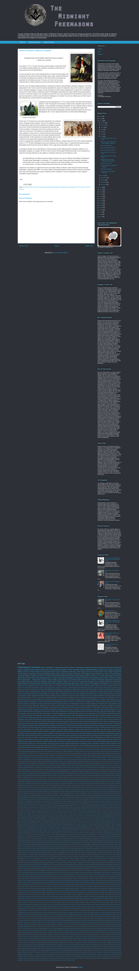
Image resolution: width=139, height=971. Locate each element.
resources (29, 930)
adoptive (70, 838)
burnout (106, 761)
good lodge (36, 878)
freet (77, 874)
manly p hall (107, 898)
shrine (83, 787)
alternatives (54, 841)
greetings (51, 880)
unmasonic (29, 747)
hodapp (111, 882)
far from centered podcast (95, 868)
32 (36, 795)
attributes (45, 844)
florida (90, 767)
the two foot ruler (117, 789)
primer (28, 924)
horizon (28, 884)
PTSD (69, 727)
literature (100, 775)
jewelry (36, 890)
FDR (34, 715)
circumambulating (28, 856)
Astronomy (70, 797)
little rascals (116, 894)
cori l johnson (48, 860)
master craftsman (75, 779)
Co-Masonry (43, 801)
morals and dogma (28, 910)
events (108, 717)
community (118, 694)
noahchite (32, 914)
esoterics (64, 767)
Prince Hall (25, 688)
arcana (83, 842)
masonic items (48, 902)
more (35, 910)
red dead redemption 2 (43, 928)
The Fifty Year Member (96, 757)
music (19, 705)
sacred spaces (26, 934)
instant (48, 773)
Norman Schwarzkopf (36, 755)
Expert (103, 805)
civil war (57, 763)
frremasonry (21, 876)
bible (102, 697)
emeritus (38, 767)
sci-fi (34, 787)
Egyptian (67, 805)
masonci (48, 900)
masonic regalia (117, 777)
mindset (65, 908)
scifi (103, 934)
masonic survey (46, 779)
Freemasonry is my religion (37, 807)
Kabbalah (63, 715)
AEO (71, 795)
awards (58, 844)
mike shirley (59, 908)
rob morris (23, 932)
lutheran (72, 737)
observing (97, 914)
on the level (38, 743)
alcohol (114, 838)
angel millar (101, 841)
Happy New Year (105, 725)
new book (78, 912)
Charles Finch (71, 725)
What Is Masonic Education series (50, 729)
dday (41, 862)
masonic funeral (22, 739)
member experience (76, 906)
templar (48, 789)
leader (106, 892)
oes (118, 741)
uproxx (75, 791)
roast (19, 932)
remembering (112, 721)
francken (36, 872)
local (47, 896)
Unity (32, 729)
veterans (38, 707)
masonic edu (113, 900)
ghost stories (76, 876)
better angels (118, 846)
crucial (93, 860)
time (26, 707)
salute (41, 934)
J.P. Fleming (109, 811)
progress (80, 721)
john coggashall (73, 890)
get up (58, 876)
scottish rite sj (21, 936)
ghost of (70, 876)
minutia (78, 908)
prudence (112, 783)
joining (96, 678)
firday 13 (44, 870)
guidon (74, 880)
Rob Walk (88, 694)
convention (109, 763)
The (89, 757)
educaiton (20, 767)
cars (96, 852)
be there (24, 846)
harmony (104, 880)
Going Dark (54, 807)
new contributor (70, 699)
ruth (117, 932)
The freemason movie (29, 833)
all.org (36, 841)
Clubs (34, 801)
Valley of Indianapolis (82, 834)
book (81, 731)
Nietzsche (34, 823)
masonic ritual (109, 902)
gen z (70, 769)
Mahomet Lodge (37, 819)
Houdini (81, 751)
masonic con (111, 691)
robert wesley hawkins (63, 932)
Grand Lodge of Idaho (79, 807)
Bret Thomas (29, 799)
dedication (90, 733)
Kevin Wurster (117, 815)
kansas (29, 892)
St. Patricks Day (117, 829)
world (42, 793)
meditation (101, 695)
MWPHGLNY (24, 819)
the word (20, 791)
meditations (98, 779)
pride (25, 924)
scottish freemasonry (115, 934)
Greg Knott (117, 667)
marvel (35, 900)
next (113, 912)
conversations (34, 860)
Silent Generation (31, 757)
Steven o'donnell (52, 831)
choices (75, 854)
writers (46, 747)
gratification (28, 771)
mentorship (83, 739)
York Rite (64, 684)
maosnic (112, 737)
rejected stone (81, 928)
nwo (39, 721)
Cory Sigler (107, 801)
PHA (93, 715)
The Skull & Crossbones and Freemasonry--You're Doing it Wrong (112, 559)
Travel (49, 684)
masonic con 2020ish (95, 900)
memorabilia (98, 906)
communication (96, 763)
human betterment (56, 884)
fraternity (106, 690)
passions (73, 711)
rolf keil (71, 932)
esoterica (83, 709)
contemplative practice (24, 695)
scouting (41, 787)
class (82, 763)
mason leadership (93, 719)
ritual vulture (105, 785)
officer (19, 783)
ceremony (67, 717)
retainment (35, 930)
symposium (52, 723)
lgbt (69, 775)
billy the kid (54, 848)
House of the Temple (89, 751)
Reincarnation (21, 827)
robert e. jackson (116, 711)
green (37, 880)
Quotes (21, 189)
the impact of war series (76, 789)
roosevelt (82, 932)
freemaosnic (54, 735)
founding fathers (26, 872)
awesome (71, 844)
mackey (52, 898)
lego (48, 894)
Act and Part (75, 795)
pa (42, 918)
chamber (20, 854)
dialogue (86, 765)
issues (74, 719)
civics (66, 709)
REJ (92, 825)
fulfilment (26, 876)
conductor (66, 858)
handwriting (61, 771)
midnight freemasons (105, 682)
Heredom (20, 811)
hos (31, 884)
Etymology (88, 805)
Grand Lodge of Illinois (44, 680)
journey (57, 695)
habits (87, 880)
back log (84, 844)
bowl (27, 850)
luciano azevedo (74, 695)
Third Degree (29, 709)
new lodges (68, 741)
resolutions (97, 711)
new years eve (97, 912)
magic (40, 777)
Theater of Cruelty (106, 757)
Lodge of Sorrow (48, 753)
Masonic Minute (74, 753)
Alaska (96, 795)
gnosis (96, 769)
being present (60, 846)
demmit (88, 862)
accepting (49, 838)
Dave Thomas (43, 803)
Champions (70, 749)
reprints (20, 930)
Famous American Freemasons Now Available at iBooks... (108, 142)
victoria (87, 791)
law (93, 892)
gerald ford (84, 769)
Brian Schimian (42, 749)
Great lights (110, 807)
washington (111, 791)
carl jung (28, 763)
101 (61, 747)
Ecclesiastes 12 (50, 805)
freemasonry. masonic (69, 874)
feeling (87, 767)
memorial (106, 779)
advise (107, 701)
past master (25, 691)
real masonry (41, 785)
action (65, 838)
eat (65, 864)
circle (21, 856)
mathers (119, 904)
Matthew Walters (92, 753)
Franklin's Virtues (62, 682)
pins (75, 783)
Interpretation (93, 811)
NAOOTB (104, 821)
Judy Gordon (40, 676)
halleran (93, 880)
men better (105, 906)
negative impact (56, 912)
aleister (19, 841)
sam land (27, 723)
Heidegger (107, 809)
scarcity (71, 934)
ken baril (84, 719)
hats (62, 703)
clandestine (63, 763)
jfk (42, 890)
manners (45, 777)
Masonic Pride (109, 819)
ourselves (20, 918)
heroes (91, 735)
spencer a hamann (51, 713)
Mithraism (70, 821)
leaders (110, 892)
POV (62, 755)
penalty (34, 920)
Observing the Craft (46, 823)
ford (85, 870)
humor (92, 884)
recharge (111, 926)
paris (64, 918)
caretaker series (22, 763)
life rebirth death (90, 775)
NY (110, 821)
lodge (82, 676)
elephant (101, 864)
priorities (101, 783)
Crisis (112, 749)
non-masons (39, 914)
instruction (53, 773)
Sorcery (103, 829)
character (20, 703)
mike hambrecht (37, 781)
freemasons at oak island (77, 691)
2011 (100, 121)
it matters (83, 888)
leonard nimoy (59, 894)
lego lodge (52, 894)
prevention (20, 924)
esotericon (55, 866)
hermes (73, 882)
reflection (20, 684)
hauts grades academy (39, 882)
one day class (59, 721)
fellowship (84, 688)
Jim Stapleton (30, 686)
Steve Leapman (69, 757)
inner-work (40, 773)
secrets (33, 690)
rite (101, 785)
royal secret (21, 745)
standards (72, 745)
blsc (101, 848)
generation (72, 735)
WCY (86, 682)
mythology (39, 741)
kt (56, 892)
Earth (44, 805)
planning (78, 711)
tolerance (65, 713)
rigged (87, 930)
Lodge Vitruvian (79, 817)
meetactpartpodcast (68, 739)
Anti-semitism (37, 797)
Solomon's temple (54, 757)
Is (107, 751)
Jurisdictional (86, 815)
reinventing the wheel (67, 928)
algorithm (27, 841)
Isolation (104, 811)
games (67, 769)
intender (52, 695)
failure (59, 868)
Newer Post (23, 246)
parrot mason (75, 918)
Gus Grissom (32, 809)
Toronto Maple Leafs (109, 833)
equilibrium (59, 767)
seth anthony (97, 936)
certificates (109, 852)
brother (89, 761)
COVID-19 (78, 799)
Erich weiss (82, 805)
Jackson (23, 813)
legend (40, 894)
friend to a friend (112, 874)
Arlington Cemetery (46, 725)
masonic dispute (105, 900)
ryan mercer (24, 787)
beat (33, 846)
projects (74, 924)
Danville (116, 749)
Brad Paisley (109, 797)
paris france (69, 918)
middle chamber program (104, 739)
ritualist (110, 785)
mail (75, 898)
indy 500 (101, 886)
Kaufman (98, 815)
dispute (20, 864)
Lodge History (57, 678)
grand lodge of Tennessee (88, 878)
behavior (47, 846)
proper (84, 924)
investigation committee (72, 773)
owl (25, 783)
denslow (103, 733)
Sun (72, 831)
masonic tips (31, 904)
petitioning (48, 920)
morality (29, 741)
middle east (50, 908)
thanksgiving (94, 705)
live (25, 896)
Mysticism (98, 821)
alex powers (107, 729)
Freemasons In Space (106, 163)
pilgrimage (93, 920)
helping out (68, 882)
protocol (93, 924)
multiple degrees (90, 910)
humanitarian (82, 884)
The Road (110, 831)
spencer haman (99, 787)
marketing (118, 737)
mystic (34, 741)
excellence (107, 866)
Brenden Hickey (22, 799)
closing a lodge (53, 856)
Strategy (59, 831)
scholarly (84, 934)
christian (26, 703)
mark (48, 777)
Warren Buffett (117, 834)
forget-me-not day (98, 870)
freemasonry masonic (28, 769)
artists (119, 842)
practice (56, 743)
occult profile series (111, 741)
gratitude (20, 711)
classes (37, 856)
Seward (55, 829)
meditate (54, 906)
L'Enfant (30, 817)
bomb (113, 848)
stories (77, 745)
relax (87, 928)
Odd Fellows (45, 755)
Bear (89, 797)
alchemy (59, 759)
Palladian (101, 823)
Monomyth (84, 821)
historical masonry (104, 735)
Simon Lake (69, 829)
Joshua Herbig (62, 815)
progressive (73, 743)
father (105, 709)
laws (95, 892)
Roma (75, 827)
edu (78, 864)
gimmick (86, 876)
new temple (91, 912)
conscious (90, 858)
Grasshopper (103, 807)
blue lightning (53, 761)
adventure (82, 838)
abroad (36, 838)
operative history (69, 721)
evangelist (68, 866)
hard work (76, 771)
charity (78, 678)
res (22, 930)
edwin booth (82, 864)
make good (80, 898)
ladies (75, 892)
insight (44, 773)
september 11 (71, 936)
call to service (112, 850)
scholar (32, 745)
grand (67, 878)
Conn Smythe (84, 801)
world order (47, 793)
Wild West (78, 837)
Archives (51, 797)
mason (65, 667)
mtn (78, 910)
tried (65, 791)
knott (37, 775)
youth (52, 747)
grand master (21, 771)
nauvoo (47, 912)
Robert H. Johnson (115, 678)
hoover (108, 771)
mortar (54, 910)
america (88, 686)
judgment (118, 773)
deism (73, 765)
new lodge (102, 781)
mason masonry (42, 900)
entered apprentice (109, 697)
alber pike (105, 838)
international (63, 773)
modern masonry (102, 908)
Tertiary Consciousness (97, 831)
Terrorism (87, 831)
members (84, 906)
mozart (75, 910)
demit (84, 862)
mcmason (20, 906)
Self (44, 829)
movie (56, 781)
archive (93, 842)
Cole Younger (62, 801)
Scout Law (25, 829)
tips (39, 791)
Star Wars (103, 727)
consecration (97, 858)
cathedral (99, 852)
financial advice (32, 870)
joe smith (60, 890)
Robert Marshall (50, 827)
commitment (21, 858)
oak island (44, 721)
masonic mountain (79, 902)
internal (58, 773)
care (65, 852)
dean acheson (59, 862)
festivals (119, 717)
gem (46, 876)
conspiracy (100, 690)
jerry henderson (92, 773)
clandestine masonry (71, 763)
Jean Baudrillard (112, 751)
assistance (46, 731)
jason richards (94, 688)
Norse (39, 823)
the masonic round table (106, 789)
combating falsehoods (98, 856)
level (73, 894)
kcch (32, 892)
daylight (64, 765)
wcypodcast (44, 707)
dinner (115, 862)
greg (39, 771)
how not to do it (41, 884)
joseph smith (100, 890)
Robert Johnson (67, 670)
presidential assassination (111, 922)
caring (75, 852)
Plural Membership (54, 825)
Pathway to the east (116, 823)
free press (57, 872)
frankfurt (41, 872)
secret (70, 686)
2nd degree (68, 747)
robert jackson (22, 697)
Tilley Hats (27, 729)
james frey (115, 888)
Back (82, 797)
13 (87, 793)
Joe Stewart (99, 813)
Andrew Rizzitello (22, 797)
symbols (88, 705)
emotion (42, 767)
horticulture (113, 771)
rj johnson (115, 785)
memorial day (107, 688)
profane (61, 743)
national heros (30, 912)
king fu (54, 892)
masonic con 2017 (84, 900)
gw (84, 880)
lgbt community (75, 775)
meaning (59, 739)
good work (113, 769)
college (81, 856)
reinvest (76, 928)
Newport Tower (21, 823)
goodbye (119, 769)
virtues (37, 690)
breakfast (37, 850)
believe (66, 846)
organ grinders (100, 916)
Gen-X (45, 807)
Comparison (70, 801)
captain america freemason (50, 852)
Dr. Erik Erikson (110, 803)
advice (51, 686)
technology (94, 745)
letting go (69, 894)
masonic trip (46, 904)
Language (43, 817)
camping (108, 731)
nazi (50, 912)
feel (25, 870)
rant (67, 926)
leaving (32, 894)
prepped (94, 922)
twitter (99, 51)
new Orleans (63, 912)
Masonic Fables (91, 819)
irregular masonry (73, 888)
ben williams (77, 846)
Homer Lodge (75, 751)
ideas (111, 735)
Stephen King (21, 709)
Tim (61, 833)
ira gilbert (69, 719)
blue (48, 761)
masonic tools (38, 904)
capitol (19, 852)
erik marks (48, 676)
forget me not (89, 870)
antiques (35, 731)
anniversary (118, 729)
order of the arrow (78, 916)
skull (50, 745)
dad (109, 860)
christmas (111, 694)
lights (79, 894)
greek (44, 719)
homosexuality (102, 771)
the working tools (113, 745)
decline (65, 862)
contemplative (33, 703)
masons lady (52, 739)
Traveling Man (115, 757)
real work (102, 926)
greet (47, 880)
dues (49, 703)
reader (98, 926)
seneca (79, 787)
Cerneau (97, 799)
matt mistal (83, 779)
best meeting (102, 846)
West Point (37, 837)
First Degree (56, 751)
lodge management (116, 775)
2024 (100, 214)
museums (65, 781)
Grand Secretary (89, 807)
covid (67, 733)
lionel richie (92, 894)
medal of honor (90, 779)
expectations (89, 709)
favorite (22, 870)
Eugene (96, 805)
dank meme (59, 765)
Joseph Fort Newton (53, 815)
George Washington (53, 187)
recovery (31, 928)
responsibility (27, 694)
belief (70, 731)
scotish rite (107, 934)
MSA (19, 819)
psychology (33, 691)
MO (77, 715)
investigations (49, 888)
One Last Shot (72, 682)
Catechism (91, 799)
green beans (42, 880)
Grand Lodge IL (69, 807)
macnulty (56, 898)
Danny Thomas (36, 803)
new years (35, 721)
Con (80, 801)
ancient (98, 697)
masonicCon (67, 904)
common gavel (29, 858)
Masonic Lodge (65, 753)
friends (36, 769)
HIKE (41, 809)
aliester (32, 841)
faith (102, 709)
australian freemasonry (56, 731)
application (36, 717)
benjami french (84, 846)
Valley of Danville (44, 688)
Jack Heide (116, 811)
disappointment (110, 733)
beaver (36, 846)
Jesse (73, 813)
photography (67, 920)
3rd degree (100, 723)
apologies (41, 842)
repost (91, 711)
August (103, 175)
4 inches (42, 795)
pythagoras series (86, 743)
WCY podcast (22, 680)
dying (117, 733)
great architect (114, 878)
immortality (37, 886)
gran (64, 878)
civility (95, 690)
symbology (87, 745)
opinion (119, 682)
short (120, 936)
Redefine (119, 825)
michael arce (88, 676)
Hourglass (59, 811)
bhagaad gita (21, 848)
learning (100, 688)
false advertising (68, 868)
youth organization (62, 707)
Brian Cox (35, 749)
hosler (105, 691)
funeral (49, 769)
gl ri (101, 876)
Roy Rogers (109, 755)
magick (69, 898)
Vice (89, 834)
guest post (43, 771)
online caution (34, 916)
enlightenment (21, 866)
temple (52, 789)
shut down (23, 938)
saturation (50, 934)
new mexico (84, 912)
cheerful (57, 854)
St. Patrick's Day (109, 829)
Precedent (65, 825)
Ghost (49, 807)
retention (107, 743)
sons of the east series (39, 713)
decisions (69, 765)
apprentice (74, 842)
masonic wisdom (84, 684)
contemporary (110, 858)
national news (37, 912)
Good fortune (60, 807)
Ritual (117, 674)
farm (108, 868)
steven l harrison (80, 705)
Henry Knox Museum (116, 809)
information (107, 886)
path (97, 918)
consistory (104, 858)
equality (54, 767)
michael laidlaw (91, 739)
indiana (31, 773)
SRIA (106, 827)
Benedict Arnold (28, 749)
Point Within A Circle (77, 755)
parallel (60, 918)
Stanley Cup (30, 831)
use (84, 723)
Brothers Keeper (54, 799)
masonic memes (33, 739)
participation (87, 918)
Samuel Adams (111, 827)
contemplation (59, 686)
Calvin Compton (85, 799)
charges (44, 854)
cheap (44, 763)
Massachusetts (22, 821)
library (32, 711)
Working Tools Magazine (88, 697)
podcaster (106, 920)
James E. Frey (89, 672)
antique (30, 731)
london (115, 896)
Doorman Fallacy (102, 803)
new (51, 678)
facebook (100, 49)
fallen (19, 735)
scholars (89, 934)
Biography (98, 797)
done (41, 864)
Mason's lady (60, 819)
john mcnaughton (89, 890)
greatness (39, 719)
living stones (35, 896)
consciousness (91, 717)
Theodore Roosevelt (98, 694)
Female (117, 805)
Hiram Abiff (87, 707)
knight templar (31, 775)
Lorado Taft (95, 817)
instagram (100, 54)
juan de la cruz (112, 773)
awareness (63, 844)
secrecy (46, 745)
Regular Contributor (63, 701)
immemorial (31, 886)
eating (67, 864)
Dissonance (77, 803)
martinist (31, 900)
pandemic (29, 783)
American (89, 747)
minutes (74, 908)
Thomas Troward (100, 701)
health (81, 771)
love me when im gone (34, 898)
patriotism (114, 918)
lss (48, 898)
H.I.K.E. (38, 809)
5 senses (80, 747)
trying (71, 791)
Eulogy (100, 805)
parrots (81, 918)
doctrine (28, 864)
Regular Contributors (49, 42)
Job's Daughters (67, 690)
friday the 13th (104, 874)
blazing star (82, 848)
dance (53, 765)
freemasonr (32, 874)
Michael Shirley (91, 670)
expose (43, 868)
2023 (100, 212)
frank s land (108, 767)
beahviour (29, 846)
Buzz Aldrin (49, 749)
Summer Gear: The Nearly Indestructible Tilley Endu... (108, 160)
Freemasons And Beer (106, 169)
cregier (85, 860)
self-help (74, 787)
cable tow (93, 850)
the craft (64, 789)
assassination (21, 844)
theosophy (25, 791)
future (87, 691)
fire (47, 870)
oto (120, 916)
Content (102, 801)
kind (51, 892)
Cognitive (56, 801)
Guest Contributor (47, 667)
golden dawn (32, 719)
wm (35, 793)
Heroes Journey (27, 811)
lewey (76, 894)
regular (106, 721)
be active (115, 844)
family (23, 735)
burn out (102, 761)
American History (28, 187)
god (59, 703)
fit (48, 870)
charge (40, 854)
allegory (40, 841)
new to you (114, 781)
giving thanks (90, 769)
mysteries (70, 781)
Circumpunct (90, 749)
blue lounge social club (63, 761)
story (99, 699)
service (39, 691)
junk (21, 892)
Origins (89, 823)
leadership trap (21, 894)
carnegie (87, 852)
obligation (92, 914)
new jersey (61, 741)
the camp (63, 723)
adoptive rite (76, 838)
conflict (71, 858)
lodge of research (109, 896)
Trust (120, 833)
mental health (21, 781)
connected (103, 763)
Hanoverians (48, 809)
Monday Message (52, 701)
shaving (106, 936)
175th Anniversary (95, 793)
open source (53, 916)
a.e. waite (31, 838)
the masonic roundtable (106, 705)
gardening (41, 876)
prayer (74, 922)
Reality (92, 755)
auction (50, 844)
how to (37, 686)
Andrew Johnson (105, 747)
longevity (23, 898)
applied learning (48, 842)
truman (30, 707)
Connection (91, 801)
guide (48, 771)
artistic (116, 842)
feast (83, 767)
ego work (88, 864)
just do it (25, 892)
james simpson (26, 890)
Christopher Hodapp (81, 725)
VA (75, 834)
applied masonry (57, 842)
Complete (75, 801)
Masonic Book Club (81, 819)
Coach (48, 801)
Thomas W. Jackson (40, 833)
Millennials (81, 715)
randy (64, 926)
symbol (82, 745)
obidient (84, 914)
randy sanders (52, 682)
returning (118, 721)
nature (43, 912)
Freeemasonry (26, 807)
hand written (99, 880)
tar (45, 789)
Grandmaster (96, 807)
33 (109, 678)
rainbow (57, 926)
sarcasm (45, 934)
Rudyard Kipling (81, 827)
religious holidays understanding (75, 785)
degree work (96, 733)
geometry (78, 769)
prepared (89, 922)
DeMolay (82, 694)
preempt (78, 922)
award (54, 844)
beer (45, 717)
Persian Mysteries (40, 825)
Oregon (65, 727)
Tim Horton (65, 833)
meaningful (44, 906)
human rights (75, 884)
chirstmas (70, 854)
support (46, 723)
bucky (68, 850)
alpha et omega (47, 841)
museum (98, 910)
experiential (20, 868)
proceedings (38, 924)
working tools (53, 707)
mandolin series (93, 682)
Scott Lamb (118, 827)
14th (89, 793)
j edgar (88, 888)
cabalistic (88, 850)
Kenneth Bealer (105, 815)
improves (60, 886)
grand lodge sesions (101, 878)
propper (88, 924)
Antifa (42, 797)
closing (90, 763)
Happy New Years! (116, 725)
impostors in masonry (52, 886)
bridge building (83, 761)
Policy (83, 755)
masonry (45, 670)
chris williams (94, 854)
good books (29, 878)
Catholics (64, 749)
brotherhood (55, 676)
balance (99, 844)
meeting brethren (66, 906)
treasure (58, 791)
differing (111, 862)
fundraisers (21, 719)
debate (84, 733)
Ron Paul (103, 755)
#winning (57, 747)
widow (28, 793)
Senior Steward (49, 829)
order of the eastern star (90, 916)
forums (19, 872)
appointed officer (66, 842)
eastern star (118, 765)
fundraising (32, 876)
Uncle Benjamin (41, 834)
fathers (115, 868)
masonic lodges (98, 777)
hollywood (116, 882)
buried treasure (95, 761)
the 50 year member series (108, 676)
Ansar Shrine (117, 713)
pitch (100, 920)
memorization (112, 779)
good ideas (107, 769)
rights (90, 930)
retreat (40, 930)
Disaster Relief (70, 803)
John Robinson (27, 815)
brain (30, 850)
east (55, 864)
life (106, 703)
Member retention (101, 753)
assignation (28, 844)
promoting (79, 924)
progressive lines (88, 721)
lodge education (44, 678)
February (103, 125)
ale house (118, 838)
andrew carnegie (93, 841)
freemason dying (110, 872)
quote (33, 785)
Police (61, 825)
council (60, 860)
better (42, 761)
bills (50, 848)
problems (118, 695)
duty (52, 703)
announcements (22, 731)
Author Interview (57, 725)
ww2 (49, 747)
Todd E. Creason (24, 670)
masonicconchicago (76, 904)
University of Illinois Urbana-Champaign (56, 834)
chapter (36, 854)
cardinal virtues (112, 761)
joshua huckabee (108, 890)
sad (32, 934)
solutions (91, 787)
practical (28, 690)
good (27, 699)
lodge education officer (70, 896)
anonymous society (112, 841)
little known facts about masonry (103, 894)
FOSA (107, 805)
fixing (42, 695)
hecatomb (48, 882)
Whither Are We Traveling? (69, 837)
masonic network (89, 902)
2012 (100, 187)
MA (53, 727)
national (24, 912)
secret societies (53, 787)
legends (44, 894)
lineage (87, 894)
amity (69, 841)
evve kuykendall (86, 866)
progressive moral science (64, 924)
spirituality (112, 787)
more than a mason (42, 910)
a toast (27, 838)
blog (46, 761)
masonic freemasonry (29, 902)
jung (19, 892)
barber (106, 844)
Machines (29, 819)
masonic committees (73, 900)
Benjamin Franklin (30, 676)
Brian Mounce (36, 799)
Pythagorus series (86, 825)
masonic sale (24, 904)
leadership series (117, 892)
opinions (44, 743)
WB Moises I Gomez (96, 834)
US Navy (31, 834)
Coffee (52, 801)
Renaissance (28, 827)
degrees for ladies (77, 862)
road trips (118, 930)
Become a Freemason (34, 42)
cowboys (77, 860)
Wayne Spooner (30, 837)
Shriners (55, 680)
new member (88, 741)
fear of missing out (77, 767)
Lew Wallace (50, 817)
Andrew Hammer (117, 795)
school (100, 934)
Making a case (46, 819)
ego (120, 733)
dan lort (113, 860)
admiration (97, 729)
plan (52, 743)
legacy (66, 775)
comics (114, 856)
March (102, 127)
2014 (100, 192)
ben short (70, 846)
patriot (105, 918)
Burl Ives (64, 725)
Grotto (22, 809)
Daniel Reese (29, 803)
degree (93, 686)
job (47, 737)
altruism (80, 759)
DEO (120, 801)
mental (110, 906)
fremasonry (81, 874)
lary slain (89, 892)
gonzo (24, 878)
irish (63, 888)
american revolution (92, 759)
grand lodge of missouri (114, 709)
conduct (26, 733)
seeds (54, 936)
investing (81, 773)
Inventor (99, 811)
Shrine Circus (96, 727)
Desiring (64, 803)
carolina (92, 852)
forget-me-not (96, 767)
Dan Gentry (76, 694)
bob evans (109, 848)
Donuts (96, 803)
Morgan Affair (26, 755)
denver (95, 862)
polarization (118, 920)
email (105, 864)
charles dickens (51, 854)
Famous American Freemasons (27, 674)
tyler (120, 745)
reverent (55, 930)
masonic (35, 667)
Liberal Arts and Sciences (59, 817)
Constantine (97, 801)
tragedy (54, 791)
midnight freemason (115, 690)
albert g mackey (52, 759)
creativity (32, 765)
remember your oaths (93, 928)
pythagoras (20, 926)
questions (96, 721)
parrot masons (36, 783)
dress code (112, 765)
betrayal (112, 846)
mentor (114, 688)
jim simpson (47, 890)
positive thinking (50, 922)
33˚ (98, 713)
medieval (49, 906)
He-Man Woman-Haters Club (88, 809)
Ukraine (35, 834)
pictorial (82, 920)
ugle (81, 723)
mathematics (113, 904)
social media (102, 684)
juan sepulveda (117, 890)
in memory (72, 886)
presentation (95, 783)
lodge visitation (112, 703)
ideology (111, 884)
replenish (110, 928)
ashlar (119, 701)
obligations (43, 705)
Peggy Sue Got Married (29, 825)
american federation (62, 841)
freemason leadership (40, 682)
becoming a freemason (31, 761)
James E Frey (22, 686)
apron (41, 717)
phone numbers (60, 920)
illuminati (53, 719)
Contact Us (22, 42)
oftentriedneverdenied (106, 914)
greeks (34, 880)
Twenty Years (21, 834)
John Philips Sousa (99, 707)
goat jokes (115, 876)
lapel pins (50, 775)
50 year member (108, 723)
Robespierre (58, 827)
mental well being (116, 906)
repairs (101, 928)
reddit (50, 928)
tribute (62, 791)
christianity (52, 763)
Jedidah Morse (60, 813)
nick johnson (26, 914)
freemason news (24, 874)
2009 (100, 116)
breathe (50, 850)
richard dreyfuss (74, 930)
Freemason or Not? (79, 674)
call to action (59, 717)
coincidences (63, 856)
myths (116, 910)
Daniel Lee (22, 803)
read (100, 743)
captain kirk (61, 852)
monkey (119, 908)
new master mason (77, 741)
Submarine (64, 831)
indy (98, 886)
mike (55, 908)
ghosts (82, 876)
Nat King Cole (114, 821)
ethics (60, 866)
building (53, 717)
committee (21, 733)
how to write (48, 884)
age (102, 729)
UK (28, 834)
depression (40, 703)
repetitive (105, 928)
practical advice (68, 922)
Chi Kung (20, 801)
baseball (111, 844)
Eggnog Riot (61, 805)
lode (49, 896)
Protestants (78, 825)
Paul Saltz (20, 825)
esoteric (91, 678)
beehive (39, 761)
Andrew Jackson (96, 747)
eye (46, 868)
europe (64, 866)
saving (59, 934)
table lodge (42, 789)
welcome (87, 723)
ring (94, 930)
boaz (104, 848)
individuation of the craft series (81, 703)
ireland (60, 888)
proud (78, 743)
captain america (26, 852)
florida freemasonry (65, 870)
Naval (120, 821)
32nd (38, 795)
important (59, 719)
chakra (114, 852)
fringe (45, 769)
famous (70, 767)
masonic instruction (89, 777)
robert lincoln (38, 932)
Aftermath (87, 795)
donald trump (36, 864)
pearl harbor (43, 783)
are (96, 842)
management (95, 898)
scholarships (94, 934)
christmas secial (111, 854)
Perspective (68, 755)
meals (39, 906)
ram (36, 785)
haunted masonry (28, 882)
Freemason (58, 667)
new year (28, 721)
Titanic (76, 833)
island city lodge (33, 737)
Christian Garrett (82, 749)
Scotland (24, 757)
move (57, 910)
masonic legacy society (59, 902)
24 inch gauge (31, 701)
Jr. (67, 815)
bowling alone (75, 761)
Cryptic (117, 801)
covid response (74, 733)
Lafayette (73, 187)
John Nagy (105, 813)
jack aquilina (93, 888)
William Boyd (84, 837)
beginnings (42, 846)
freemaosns (70, 872)
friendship (47, 695)
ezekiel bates (50, 868)
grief (56, 880)
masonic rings (84, 695)
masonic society (38, 779)
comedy (70, 709)
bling (92, 848)
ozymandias (38, 918)
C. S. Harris (72, 799)
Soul (118, 715)
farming (111, 868)
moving (60, 781)
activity (39, 759)
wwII (54, 793)
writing (25, 701)
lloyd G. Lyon (42, 896)
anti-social (25, 842)
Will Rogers (37, 709)
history (107, 670)
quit (31, 785)
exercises (113, 717)
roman (75, 932)
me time (35, 906)
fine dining (38, 870)
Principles (87, 755)
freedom (113, 767)
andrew (86, 841)
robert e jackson (108, 686)
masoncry (53, 900)
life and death (82, 775)
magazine (61, 898)
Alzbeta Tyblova (108, 795)
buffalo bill (74, 850)
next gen (116, 912)
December (103, 184)
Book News (72, 672)
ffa (27, 870)
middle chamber (42, 908)
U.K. (26, 834)
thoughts (45, 694)
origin (117, 916)
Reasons (114, 825)
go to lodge (101, 769)
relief (103, 743)
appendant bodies (73, 684)
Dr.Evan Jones (117, 803)
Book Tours (110, 684)
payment (23, 920)
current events (48, 765)
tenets (56, 789)
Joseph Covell (56, 715)
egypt (24, 767)
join (54, 737)
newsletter (109, 912)
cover (69, 860)
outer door (25, 918)
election (28, 767)
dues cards (50, 864)
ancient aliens (74, 841)
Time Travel (71, 833)
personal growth (64, 783)
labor (58, 892)
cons (86, 858)
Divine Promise (90, 803)
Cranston (112, 801)
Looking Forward (87, 817)
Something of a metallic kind (93, 829)
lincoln (83, 894)
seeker (58, 936)
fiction (56, 703)
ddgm (44, 862)
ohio (22, 783)
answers (110, 759)
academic (28, 759)
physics (78, 920)
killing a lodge (45, 892)
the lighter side (96, 789)
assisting (114, 759)
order (49, 743)
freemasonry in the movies (56, 874)
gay (68, 735)
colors (90, 856)
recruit (35, 928)
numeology (70, 914)
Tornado (101, 833)
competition (52, 858)
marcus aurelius (114, 898)
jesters (32, 890)
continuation (118, 858)
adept (46, 759)
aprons (79, 842)
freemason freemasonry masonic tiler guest (85, 872)
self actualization (67, 787)
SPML (102, 827)
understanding (111, 699)
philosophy (118, 691)
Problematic (72, 825)
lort (27, 898)
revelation (44, 930)
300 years (26, 795)
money (24, 741)
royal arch (29, 713)
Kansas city (93, 815)
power (90, 783)
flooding (57, 870)
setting (102, 936)
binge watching (62, 848)
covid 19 (98, 717)
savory (63, 934)
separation (65, 936)
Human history (66, 811)
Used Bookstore (70, 834)
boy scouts (85, 690)
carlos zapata (81, 852)
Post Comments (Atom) (60, 252)
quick (32, 926)
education (48, 672)
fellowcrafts (28, 735)
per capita (38, 920)
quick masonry (37, 926)
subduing (41, 723)
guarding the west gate (96, 691)
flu (74, 870)
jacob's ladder (108, 888)
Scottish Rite (117, 672)
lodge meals (95, 896)
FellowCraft (50, 751)
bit (66, 848)
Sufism (69, 831)
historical (95, 735)
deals (54, 862)
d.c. (107, 860)
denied (92, 862)
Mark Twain (27, 684)
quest (28, 926)
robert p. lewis (45, 932)
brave (33, 850)
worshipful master (90, 713)
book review (87, 731)
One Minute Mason (74, 676)
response (103, 711)
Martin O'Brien (58, 727)
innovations (113, 886)
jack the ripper (100, 888)
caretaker (119, 761)
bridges (55, 850)
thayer (58, 723)
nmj (102, 686)
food (42, 735)
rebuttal (107, 926)
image (26, 886)
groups (64, 880)
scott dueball (94, 684)
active (42, 709)
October (103, 180)
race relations (47, 926)
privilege (32, 924)
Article (38, 672)
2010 (100, 118)
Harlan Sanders (68, 809)
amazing (84, 759)
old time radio (115, 914)
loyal (46, 898)
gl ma (98, 876)
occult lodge (50, 705)
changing (40, 763)
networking (96, 781)
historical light (94, 771)
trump (68, 791)
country (63, 733)
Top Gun (96, 833)
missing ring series (86, 908)
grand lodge (65, 678)
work (33, 697)
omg (29, 916)
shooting (111, 936)
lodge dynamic (39, 711)
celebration (66, 691)
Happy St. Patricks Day (58, 809)
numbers (64, 914)
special (67, 745)
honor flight (23, 884)
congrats (82, 858)
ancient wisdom (55, 674)
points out (112, 920)
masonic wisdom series (54, 699)
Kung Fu (26, 817)
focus (76, 870)
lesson (65, 894)
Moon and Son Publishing (39, 684)
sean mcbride (35, 936)
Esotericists (91, 725)
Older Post (89, 246)
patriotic (109, 918)
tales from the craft (74, 680)
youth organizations (68, 793)
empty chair (116, 864)
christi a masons (102, 854)
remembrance (87, 785)
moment (109, 908)
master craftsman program (103, 904)
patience (101, 918)
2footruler (117, 793)
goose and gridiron (51, 878)
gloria (103, 876)
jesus (98, 773)
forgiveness (106, 870)
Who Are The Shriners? (106, 145)
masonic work (53, 904)
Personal (47, 825)
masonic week (54, 779)
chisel (47, 763)
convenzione (27, 860)
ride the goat (82, 930)
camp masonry (101, 731)
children (119, 731)
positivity (57, 922)
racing (53, 926)
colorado (86, 856)
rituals (114, 930)
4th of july (45, 697)
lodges (35, 699)
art (54, 686)
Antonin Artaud (114, 747)
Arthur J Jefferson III (62, 797)
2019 (100, 203)
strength (60, 713)
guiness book (79, 880)
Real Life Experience (106, 825)
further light (62, 769)
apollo (36, 842)
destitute (81, 765)
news (68, 711)
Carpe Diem (59, 749)
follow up (81, 870)
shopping (115, 936)
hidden (83, 882)
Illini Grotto (78, 811)
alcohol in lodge (66, 759)
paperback (55, 918)
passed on (93, 918)
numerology (76, 914)
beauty (66, 731)
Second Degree (39, 829)
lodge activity (54, 896)
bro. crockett (60, 850)
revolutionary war (61, 930)
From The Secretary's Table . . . (108, 150)
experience (97, 709)
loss (31, 777)
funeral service (55, 769)
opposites (59, 916)
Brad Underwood (117, 797)
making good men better (102, 737)
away (67, 844)
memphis (119, 779)
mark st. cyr (96, 676)
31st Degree (32, 795)
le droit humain (101, 892)
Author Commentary (115, 670)
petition (71, 783)
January (103, 122)
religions (64, 785)
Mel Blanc (38, 821)
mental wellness (29, 781)
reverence (49, 930)
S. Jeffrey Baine (97, 827)
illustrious (20, 886)
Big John (93, 797)
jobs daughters (101, 703)
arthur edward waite (109, 842)
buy (85, 850)
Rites (44, 827)
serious (77, 936)
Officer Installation (55, 823)
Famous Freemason (40, 187)
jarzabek (86, 773)
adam (43, 759)
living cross (29, 896)
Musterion (92, 821)
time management (33, 791)
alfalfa (23, 841)
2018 (100, 200)
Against (92, 795)
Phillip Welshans (76, 690)
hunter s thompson (98, 884)
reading (68, 705)
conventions (21, 860)
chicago (72, 717)
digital (46, 703)
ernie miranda (43, 866)
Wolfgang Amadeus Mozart (107, 837)
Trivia (96, 672)
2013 (100, 189)
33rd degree (74, 747)
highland (93, 882)
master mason (55, 711)
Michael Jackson (55, 821)
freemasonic (101, 680)
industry (35, 773)
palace (45, 918)
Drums (19, 805)
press (119, 922)
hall (90, 880)
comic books (108, 856)
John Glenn (24, 753)
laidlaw (45, 775)
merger (28, 908)
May (102, 131)
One (86, 823)
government (60, 878)
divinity (23, 864)
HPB (44, 809)
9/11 (84, 747)
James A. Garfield (35, 813)
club (85, 717)
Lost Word (101, 817)
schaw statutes (77, 934)
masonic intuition (39, 902)
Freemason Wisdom (105, 667)
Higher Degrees (42, 811)
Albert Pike (101, 795)
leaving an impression (58, 775)
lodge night (101, 896)
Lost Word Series (46, 727)
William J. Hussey (74, 729)
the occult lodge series (72, 723)
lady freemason (83, 892)
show (19, 938)
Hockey (70, 751)
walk (103, 791)
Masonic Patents (100, 819)
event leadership (76, 866)
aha (101, 838)
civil (34, 856)
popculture (82, 783)
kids (41, 892)
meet (102, 779)
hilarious (88, 771)
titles (41, 791)
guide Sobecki (53, 771)
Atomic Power (77, 797)
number (60, 914)
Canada (54, 749)
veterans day (39, 747)
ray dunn (70, 926)
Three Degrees (55, 833)
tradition (103, 699)
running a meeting (110, 932)
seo (61, 936)
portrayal (33, 922)
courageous (26, 765)
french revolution (89, 874)
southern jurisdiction (92, 699)
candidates (61, 709)
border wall (118, 848)
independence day (92, 886)
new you (104, 912)
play (103, 920)
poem (75, 721)
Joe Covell (93, 813)
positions (43, 922)
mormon (50, 910)
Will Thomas (65, 729)
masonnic (84, 904)
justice (19, 775)
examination (94, 866)
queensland (95, 743)
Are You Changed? (110, 610)
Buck (68, 799)
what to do (20, 793)
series (28, 697)
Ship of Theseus (62, 829)
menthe (24, 908)
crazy (81, 860)
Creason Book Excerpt (105, 749)
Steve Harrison (36, 670)
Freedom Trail (43, 701)
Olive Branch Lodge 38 (54, 755)
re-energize (82, 926)
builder (78, 850)
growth (81, 735)
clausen (42, 856)
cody (58, 856)
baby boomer (77, 844)
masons (119, 703)
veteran (71, 713)
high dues (88, 882)
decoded (70, 862)
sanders (30, 787)
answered (20, 842)
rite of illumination (99, 930)
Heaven (98, 809)
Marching (53, 819)
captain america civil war (36, 852)
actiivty (62, 838)
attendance (54, 709)
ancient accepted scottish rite (58, 688)
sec (46, 936)
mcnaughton (26, 906)
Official (62, 823)
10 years (77, 793)
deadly (51, 862)
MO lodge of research (115, 817)
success (65, 680)
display (119, 862)
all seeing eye (73, 759)
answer (119, 841)
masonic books (67, 777)
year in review (59, 793)
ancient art (81, 841)
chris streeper (81, 854)
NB (108, 821)
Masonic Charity (57, 753)
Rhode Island (39, 827)
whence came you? (79, 713)
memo (93, 906)
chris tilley (87, 854)
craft (80, 733)
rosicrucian (21, 723)
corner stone (115, 763)
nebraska (87, 781)
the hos (68, 789)
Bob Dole (103, 797)
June (102, 134)
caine (98, 850)
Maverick (28, 821)
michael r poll (33, 908)
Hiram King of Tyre (51, 811)
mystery (113, 695)
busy (82, 850)
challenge (118, 852)
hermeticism (78, 882)
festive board (36, 735)
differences (92, 765)
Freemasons (84, 678)
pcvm (26, 920)
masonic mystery (43, 739)
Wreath (19, 838)
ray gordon (76, 926)
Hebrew (103, 809)
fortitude (102, 767)
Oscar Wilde (88, 715)
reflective (55, 928)
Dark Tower (72, 707)
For (61, 751)
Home (56, 246)
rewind (68, 930)
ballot (103, 844)
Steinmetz (36, 831)
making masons (87, 898)
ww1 (52, 793)
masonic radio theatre (99, 902)
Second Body (31, 829)
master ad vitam (91, 904)
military (20, 691)
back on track (21, 761)
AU (39, 725)
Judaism (70, 815)
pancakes (50, 918)
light (96, 775)
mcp (31, 906)
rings (118, 743)
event (104, 717)
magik (72, 898)
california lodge (104, 850)
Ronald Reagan (87, 727)
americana (47, 709)
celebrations (34, 763)
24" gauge (38, 697)
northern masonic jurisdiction (30, 705)
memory (20, 721)
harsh (108, 880)
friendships (41, 769)
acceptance (35, 759)
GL (62, 751)
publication (118, 783)
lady (78, 892)
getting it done (64, 876)
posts (61, 922)
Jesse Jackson (79, 813)
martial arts (60, 777)
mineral (69, 908)
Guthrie (65, 751)
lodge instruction (106, 775)
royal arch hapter (94, 932)
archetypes (88, 842)
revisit (92, 785)
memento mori (117, 719)
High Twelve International (33, 727)
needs (91, 781)
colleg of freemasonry (73, 856)
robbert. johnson (30, 932)
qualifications (21, 785)
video (73, 686)
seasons (46, 787)
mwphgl (102, 910)
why (25, 793)
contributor (50, 733)
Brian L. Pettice (32, 680)
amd (113, 729)
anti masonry (114, 701)
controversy (57, 733)
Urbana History (28, 717)
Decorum (49, 803)
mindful (20, 741)
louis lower (36, 777)
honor (30, 699)
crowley (42, 765)
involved (56, 888)
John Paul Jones (31, 753)
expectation (118, 866)
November (103, 182)
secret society (34, 723)
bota (70, 761)
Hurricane (72, 811)
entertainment (48, 767)
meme (110, 719)
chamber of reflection (28, 854)
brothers (93, 731)
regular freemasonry (56, 785)
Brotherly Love (99, 674)
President (81, 682)
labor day (41, 775)
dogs (31, 864)
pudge (119, 924)
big (42, 848)
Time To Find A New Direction (108, 147)
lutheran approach (80, 737)
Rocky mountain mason (67, 827)
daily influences (35, 695)
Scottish (20, 829)
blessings (87, 848)
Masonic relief (117, 819)
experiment (27, 868)
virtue (91, 791)
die (106, 862)
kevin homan (24, 775)
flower (71, 870)
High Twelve (34, 811)
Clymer (38, 801)
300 (95, 723)
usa (116, 699)
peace (30, 920)
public (106, 924)
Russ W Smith (89, 827)
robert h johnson (56, 672)
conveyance (42, 860)
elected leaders (95, 864)
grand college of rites (75, 878)
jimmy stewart (54, 890)
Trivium (116, 833)
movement (66, 910)
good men (43, 878)
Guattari (27, 809)
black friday (75, 731)
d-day (104, 860)
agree (92, 838)
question (27, 785)
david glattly (34, 862)
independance (83, 886)
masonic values (92, 695)
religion (83, 699)
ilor (23, 886)
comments (118, 856)
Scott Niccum (117, 707)
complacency (59, 858)
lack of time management (66, 892)
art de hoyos (100, 842)
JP (92, 707)
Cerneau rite (102, 799)
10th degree (83, 793)
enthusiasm (28, 866)
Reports (34, 827)
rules (104, 932)
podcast (78, 699)
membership (63, 676)
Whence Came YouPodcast (47, 837)
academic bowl (42, 838)
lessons (101, 678)
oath (81, 914)
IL (95, 751)
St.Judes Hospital (22, 831)
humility (88, 884)
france (32, 872)
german (55, 876)
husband (106, 884)
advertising (88, 838)
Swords (75, 831)
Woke (98, 837)
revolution (97, 785)
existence (112, 866)
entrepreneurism (36, 866)
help (88, 688)
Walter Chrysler (105, 834)
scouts (41, 745)
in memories (66, 886)
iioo (114, 884)
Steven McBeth (43, 831)
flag (54, 870)
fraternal (50, 872)
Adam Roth (81, 795)
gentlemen (50, 876)
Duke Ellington (24, 805)
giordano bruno (93, 876)
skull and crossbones (58, 745)
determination (101, 862)
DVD (19, 803)
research (20, 694)
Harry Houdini (22, 727)
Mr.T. (88, 821)
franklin (45, 872)
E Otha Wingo (32, 805)
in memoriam (25, 773)
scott (37, 787)
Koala (22, 817)
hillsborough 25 (100, 882)
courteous (65, 860)
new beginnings (71, 912)
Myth (71, 678)
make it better (90, 737)
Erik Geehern (80, 707)
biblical (29, 848)
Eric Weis (76, 805)
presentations (100, 922)
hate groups (114, 880)
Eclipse (56, 805)
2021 (100, 207)
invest (64, 719)
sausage (55, 934)
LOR (37, 753)
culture (96, 860)
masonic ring (21, 779)
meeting (63, 699)
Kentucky (111, 815)
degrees (97, 686)
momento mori (45, 781)
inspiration (93, 703)
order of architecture (68, 916)
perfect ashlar (50, 783)
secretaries (50, 936)
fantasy (86, 868)
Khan (19, 817)
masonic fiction (103, 719)
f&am (56, 868)
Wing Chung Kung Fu (86, 729)
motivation (52, 781)
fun (65, 735)
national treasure (53, 741)
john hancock (81, 890)
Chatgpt (76, 749)
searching (42, 936)
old (55, 705)
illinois (65, 686)
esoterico (50, 866)
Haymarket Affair (76, 809)
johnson (50, 737)
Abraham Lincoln (67, 694)
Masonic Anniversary (69, 819)
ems (120, 864)
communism (45, 858)
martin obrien (25, 900)
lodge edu (60, 896)
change (91, 690)
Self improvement (34, 688)
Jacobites (28, 813)
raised (61, 926)
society (87, 787)
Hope (44, 715)
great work (34, 771)
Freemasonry (24, 667)
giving (26, 719)
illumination (118, 884)
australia (48, 691)
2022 (100, 210)
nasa (83, 781)
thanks (59, 789)
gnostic (107, 876)
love (68, 695)
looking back (26, 777)
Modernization (77, 821)
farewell (104, 868)
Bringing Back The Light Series (57, 697)
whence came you (56, 694)
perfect (43, 920)
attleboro (40, 844)
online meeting (42, 916)
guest (60, 680)
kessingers (37, 892)
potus (86, 783)
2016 (100, 196)
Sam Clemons (115, 755)
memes (89, 906)
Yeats (23, 838)
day (39, 862)
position (38, 922)
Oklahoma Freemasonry (70, 823)
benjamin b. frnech (94, 846)
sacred (27, 745)
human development (67, 884)
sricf (25, 789)
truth (34, 707)
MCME (108, 817)
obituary (119, 781)
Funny (42, 672)
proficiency (107, 783)
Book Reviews (27, 678)
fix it (51, 870)
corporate (55, 860)
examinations (100, 866)
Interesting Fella (85, 811)
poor (77, 783)
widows (32, 793)
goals (110, 876)
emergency (110, 864)
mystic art (107, 910)
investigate (43, 888)
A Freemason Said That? (106, 713)
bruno (65, 850)
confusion (76, 858)
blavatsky (75, 848)
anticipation (32, 842)
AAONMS (66, 795)
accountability (56, 838)
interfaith (26, 888)
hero (84, 771)
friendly (119, 874)
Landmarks (38, 817)
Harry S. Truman (110, 674)
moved (61, 910)
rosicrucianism (22, 713)
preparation (84, 922)
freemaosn (47, 735)
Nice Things (29, 823)
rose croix (87, 932)
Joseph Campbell (42, 815)
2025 (100, 216)
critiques (37, 765)
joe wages (66, 890)
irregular (67, 888)
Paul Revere (74, 727)
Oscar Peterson (95, 823)
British (48, 799)
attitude (119, 759)
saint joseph (36, 934)
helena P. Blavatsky (56, 882)
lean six (28, 894)
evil (81, 866)
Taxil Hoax (82, 831)
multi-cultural (83, 910)
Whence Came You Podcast (26, 672)
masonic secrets (29, 779)
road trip (108, 711)
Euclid (92, 805)
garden (37, 876)
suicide (33, 789)
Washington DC (22, 837)
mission (93, 908)
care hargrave (70, 852)
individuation (26, 711)
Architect (47, 797)
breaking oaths (44, 850)
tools (50, 791)
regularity (60, 928)
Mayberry (33, 821)
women (38, 793)
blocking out (97, 848)
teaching (43, 691)
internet (38, 888)
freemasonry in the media (42, 874)
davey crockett (27, 862)
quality (25, 926)
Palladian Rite (107, 823)
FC (39, 751)
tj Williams (45, 791)
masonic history (43, 686)
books (48, 717)
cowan (73, 860)
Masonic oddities (82, 753)
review (73, 705)
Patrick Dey (29, 682)
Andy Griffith (30, 797)
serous (81, 936)
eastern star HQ (60, 864)
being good (53, 846)
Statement (62, 757)
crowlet (89, 860)
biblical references (36, 848)
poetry (59, 705)
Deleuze (60, 803)
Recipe (80, 727)
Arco (55, 797)
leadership (65, 672)
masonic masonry (69, 902)
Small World (83, 829)
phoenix (53, 920)
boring (23, 850)
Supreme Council (111, 727)
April (102, 129)
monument (20, 910)
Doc (37, 701)
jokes (95, 890)
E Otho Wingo (39, 805)
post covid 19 (85, 711)
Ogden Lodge (109, 707)
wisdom (77, 670)
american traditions (102, 759)
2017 (100, 198)
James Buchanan (45, 813)
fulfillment (61, 735)
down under (105, 765)
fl (52, 870)
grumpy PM (69, 880)
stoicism (29, 789)
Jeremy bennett (68, 813)
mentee (19, 908)
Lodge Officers (71, 817)
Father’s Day (44, 751)
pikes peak (87, 920)
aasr (74, 678)
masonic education (66, 674)
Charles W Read (117, 799)
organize (113, 916)
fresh (95, 874)
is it (79, 888)
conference (76, 709)
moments (114, 908)
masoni (58, 900)
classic (86, 763)
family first (75, 868)
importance (43, 886)
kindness (58, 737)
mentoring (107, 695)
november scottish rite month (50, 914)
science (36, 745)
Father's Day (112, 805)
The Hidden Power (89, 701)
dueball (45, 864)
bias (26, 848)
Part (64, 755)
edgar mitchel (73, 864)
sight (28, 938)
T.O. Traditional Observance (80, 757)
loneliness (20, 777)
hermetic (85, 735)
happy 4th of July (68, 771)
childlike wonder (63, 854)
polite (19, 922)
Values (106, 694)
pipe (97, 920)
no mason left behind (98, 741)
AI (85, 747)
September (104, 177)
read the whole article (90, 926)
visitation (95, 791)
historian (106, 882)
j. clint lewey (41, 737)
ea (101, 717)
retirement (114, 743)
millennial (115, 739)
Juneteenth (79, 815)
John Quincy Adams (113, 813)
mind (120, 739)
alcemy (110, 838)
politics (63, 705)
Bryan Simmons (63, 799)
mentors (77, 739)
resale (25, 930)
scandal (67, 934)
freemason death (101, 872)
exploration (38, 868)
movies (71, 910)
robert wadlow (53, 932)
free (53, 872)
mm (97, 908)
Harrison (115, 686)
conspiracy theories (35, 733)
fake (62, 868)
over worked (32, 918)
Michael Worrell (64, 821)
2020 (100, 205)
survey (37, 789)
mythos (45, 741)
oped (48, 916)
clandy (79, 763)
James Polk (53, 813)
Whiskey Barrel (58, 837)
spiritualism (106, 787)
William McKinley (92, 837)
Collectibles (70, 697)
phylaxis (73, 920)
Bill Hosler (101, 670)
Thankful (105, 831)
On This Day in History (83, 187)
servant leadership (36, 694)
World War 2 (118, 837)
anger (105, 841)
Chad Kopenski (109, 799)
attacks (33, 844)
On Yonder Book (81, 823)
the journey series (87, 789)
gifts (77, 735)
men (24, 721)
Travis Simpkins (56, 684)
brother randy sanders (106, 672)
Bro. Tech (20, 715)
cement (104, 852)
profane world (46, 924)
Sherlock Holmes (111, 715)
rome (78, 932)
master (69, 779)
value (33, 747)
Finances (97, 725)
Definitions (55, 803)
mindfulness (63, 711)
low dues (42, 898)
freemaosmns (63, 872)
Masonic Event (90, 674)
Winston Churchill (81, 686)
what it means (117, 791)
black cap (70, 848)
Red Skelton (97, 755)
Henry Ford (77, 697)
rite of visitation (109, 930)
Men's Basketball (45, 821)
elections (33, 767)
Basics (86, 797)
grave (108, 878)
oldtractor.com (24, 916)
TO (78, 831)
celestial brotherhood (74, 688)
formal (119, 870)
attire (36, 844)
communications (37, 858)
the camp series (103, 745)
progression (53, 924)
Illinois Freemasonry (101, 751)
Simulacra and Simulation (42, 757)
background (89, 844)
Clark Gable (96, 749)
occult (114, 682)
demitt (77, 765)
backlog (95, 844)
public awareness (113, 924)
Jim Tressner (87, 813)
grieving (59, 880)
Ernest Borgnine (28, 715)
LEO (34, 817)
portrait (29, 922)
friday (98, 874)
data (22, 862)
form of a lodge (114, 870)
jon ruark (79, 719)
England (72, 805)
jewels (40, 890)
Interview (48, 715)
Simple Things (76, 829)
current (100, 860)
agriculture (97, 838)
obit (88, 914)
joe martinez (105, 773)
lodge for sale (87, 896)
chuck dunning (79, 717)
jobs (101, 773)
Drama (37, 751)
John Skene (35, 815)
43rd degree (48, 795)
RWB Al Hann (97, 825)
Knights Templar (71, 715)
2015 (100, 194)
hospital (35, 884)
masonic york (60, 904)
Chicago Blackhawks (28, 801)
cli (47, 856)
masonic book (64, 900)
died (108, 862)
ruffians (101, 932)
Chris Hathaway (57, 690)
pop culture (24, 922)
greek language (28, 880)
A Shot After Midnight (46, 690)
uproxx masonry (81, 791)
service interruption (88, 936)
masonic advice (41, 699)
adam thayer (81, 672)
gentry (74, 769)
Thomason (49, 833)
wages (99, 791)
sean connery (28, 936)
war (49, 694)
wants (105, 791)
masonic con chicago (77, 777)
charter (114, 731)
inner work (25, 737)
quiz (43, 926)
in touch (77, 886)
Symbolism (35, 678)
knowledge (63, 695)
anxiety (40, 731)
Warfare (112, 834)
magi (65, 898)
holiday (48, 719)
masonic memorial (108, 777)
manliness (101, 898)
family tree (81, 868)
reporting (119, 928)
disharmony (99, 765)
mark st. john (53, 777)
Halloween (39, 715)
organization (108, 916)
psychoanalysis (100, 924)
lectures (36, 894)
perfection (57, 783)
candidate (118, 850)
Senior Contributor (100, 715)
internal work (32, 888)
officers (53, 721)
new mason (108, 781)
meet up (59, 906)
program (67, 743)
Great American (64, 187)
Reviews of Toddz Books (76, 701)
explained (32, 868)
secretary (60, 787)
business (60, 691)
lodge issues (47, 711)
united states (21, 747)
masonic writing (63, 779)
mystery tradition (77, 781)
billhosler (46, 848)
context (44, 733)
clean (45, 856)
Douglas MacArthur (30, 751)
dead (47, 862)
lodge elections (80, 896)
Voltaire (37, 729)
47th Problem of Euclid (57, 795)
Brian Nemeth (43, 799)
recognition (48, 785)
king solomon (65, 737)
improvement (67, 703)
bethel (108, 846)
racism (101, 721)
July (102, 136)
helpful (63, 882)
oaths (48, 721)
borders (20, 850)
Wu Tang (23, 759)
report (114, 928)
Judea (74, 815)
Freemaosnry (117, 684)
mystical (112, 910)
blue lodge (55, 691)
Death (106, 678)
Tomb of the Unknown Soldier (86, 833)
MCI (105, 817)
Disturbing (83, 803)
